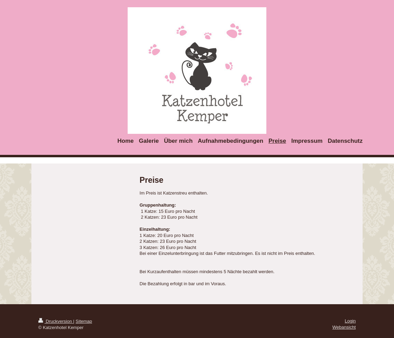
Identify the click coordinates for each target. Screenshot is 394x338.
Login (350, 321)
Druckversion (55, 321)
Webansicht (344, 327)
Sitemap (84, 321)
